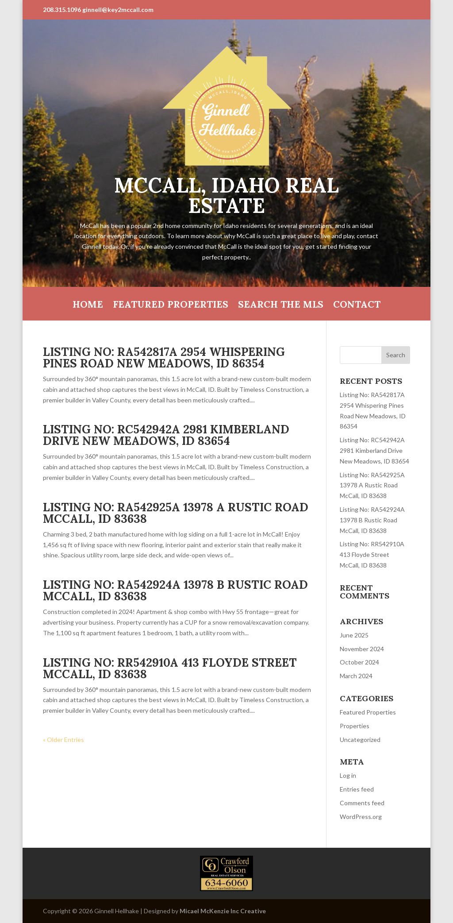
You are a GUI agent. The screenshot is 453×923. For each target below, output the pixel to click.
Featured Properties (170, 305)
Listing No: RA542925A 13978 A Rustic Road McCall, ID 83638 (175, 513)
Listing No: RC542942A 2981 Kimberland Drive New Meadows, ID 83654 (166, 435)
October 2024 (359, 662)
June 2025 (354, 635)
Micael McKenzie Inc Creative (223, 911)
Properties (354, 726)
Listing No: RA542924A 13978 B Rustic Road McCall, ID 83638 (175, 590)
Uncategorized (360, 739)
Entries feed (357, 789)
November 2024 (362, 649)
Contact (356, 305)
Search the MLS (280, 305)
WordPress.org (361, 816)
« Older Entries (63, 739)
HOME (88, 305)
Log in (348, 775)
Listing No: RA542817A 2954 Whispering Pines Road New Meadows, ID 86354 (164, 357)
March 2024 (356, 676)
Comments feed (362, 803)
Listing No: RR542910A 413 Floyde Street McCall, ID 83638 (170, 668)
